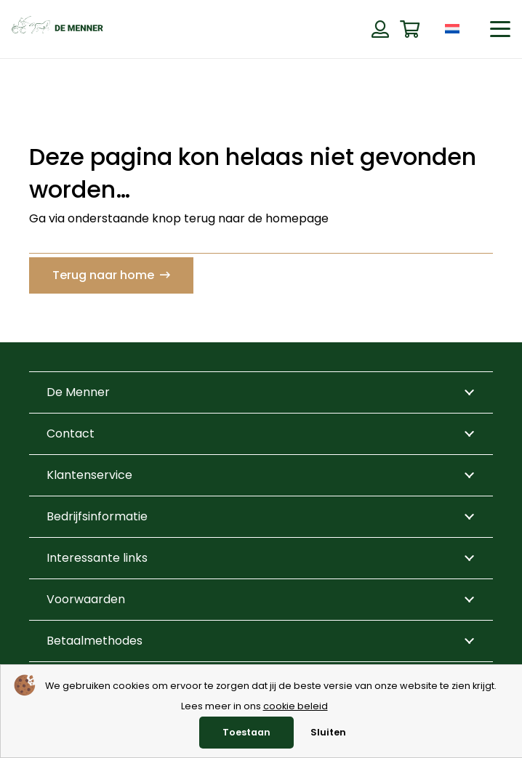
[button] (500, 29)
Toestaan (246, 732)
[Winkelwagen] (409, 29)
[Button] (379, 29)
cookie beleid (295, 706)
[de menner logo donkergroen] (57, 29)
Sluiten (328, 732)
